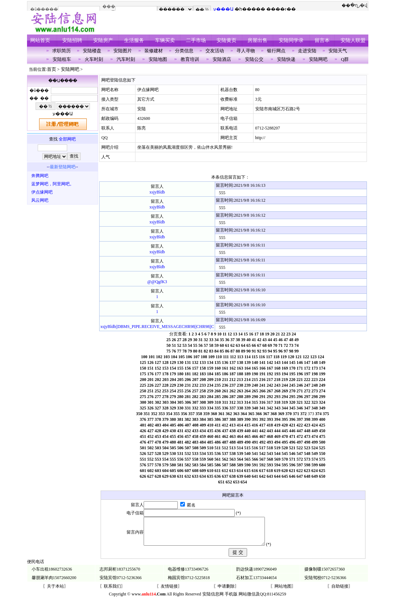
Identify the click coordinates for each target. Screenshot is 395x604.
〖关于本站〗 (55, 591)
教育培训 (190, 59)
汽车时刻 (126, 59)
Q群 (345, 59)
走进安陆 (307, 50)
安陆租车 (62, 59)
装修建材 (153, 50)
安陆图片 (122, 50)
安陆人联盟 (353, 40)
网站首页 (40, 40)
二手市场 (196, 40)
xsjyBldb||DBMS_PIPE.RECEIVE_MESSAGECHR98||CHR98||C (157, 326)
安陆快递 (286, 59)
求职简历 (61, 50)
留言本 (322, 40)
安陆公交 (254, 59)
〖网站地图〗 (283, 591)
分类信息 (184, 50)
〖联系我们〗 (112, 591)
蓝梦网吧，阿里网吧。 (52, 183)
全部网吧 (67, 139)
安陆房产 (103, 40)
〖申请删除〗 (226, 591)
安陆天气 (338, 50)
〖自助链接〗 (340, 591)
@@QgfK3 (157, 281)
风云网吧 (39, 200)
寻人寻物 (245, 50)
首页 (51, 69)
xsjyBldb (157, 192)
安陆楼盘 (92, 50)
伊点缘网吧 (42, 192)
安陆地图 (158, 59)
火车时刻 (94, 59)
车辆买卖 (165, 40)
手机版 (231, 599)
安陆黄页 (226, 40)
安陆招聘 (72, 40)
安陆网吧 (318, 59)
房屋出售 (257, 40)
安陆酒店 (222, 59)
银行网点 (276, 50)
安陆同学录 (291, 40)
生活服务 (134, 40)
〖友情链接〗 (169, 591)
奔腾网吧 (39, 175)
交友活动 (214, 50)
